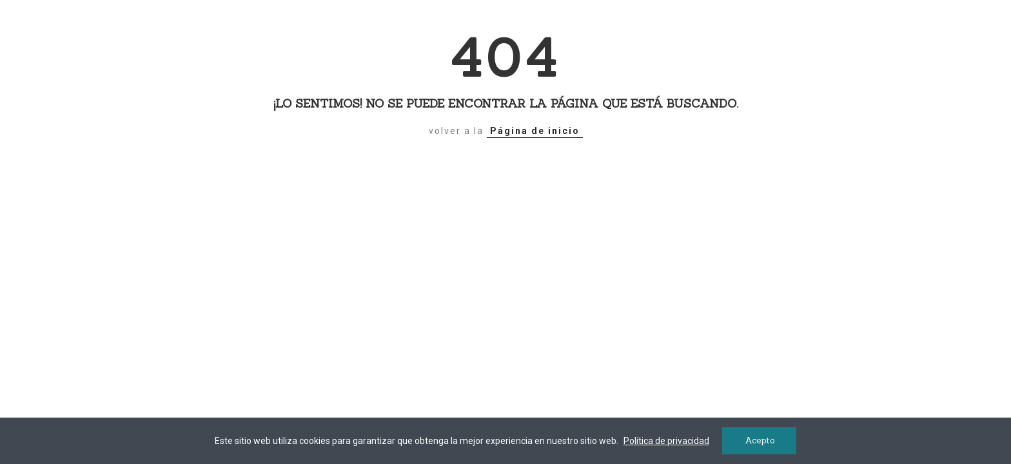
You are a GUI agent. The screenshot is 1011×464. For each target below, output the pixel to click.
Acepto (759, 440)
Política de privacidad (666, 441)
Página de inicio (535, 131)
